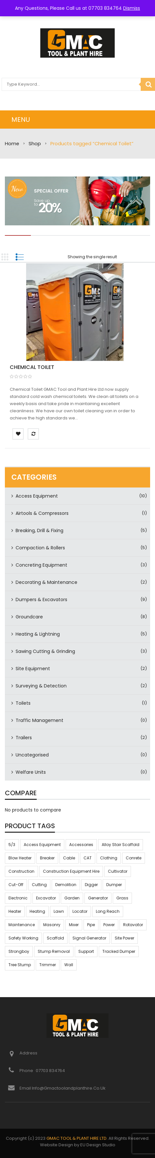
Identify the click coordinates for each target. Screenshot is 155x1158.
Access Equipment (37, 496)
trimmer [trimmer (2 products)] (47, 964)
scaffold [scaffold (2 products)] (55, 938)
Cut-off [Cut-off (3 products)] (15, 884)
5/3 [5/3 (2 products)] (11, 844)
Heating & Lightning (38, 634)
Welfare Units (31, 772)
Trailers (24, 737)
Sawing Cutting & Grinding (45, 651)
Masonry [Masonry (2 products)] (51, 924)
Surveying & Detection (41, 686)
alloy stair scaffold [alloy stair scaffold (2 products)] (120, 844)
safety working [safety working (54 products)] (23, 938)
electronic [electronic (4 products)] (18, 898)
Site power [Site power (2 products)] (124, 938)
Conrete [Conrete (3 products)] (133, 858)
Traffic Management (39, 720)
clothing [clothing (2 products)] (108, 858)
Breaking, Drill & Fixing (39, 530)
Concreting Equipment (41, 565)
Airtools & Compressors (42, 513)
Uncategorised (32, 755)
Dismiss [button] (131, 8)
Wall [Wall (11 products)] (68, 964)
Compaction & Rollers (40, 547)
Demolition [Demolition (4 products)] (65, 884)
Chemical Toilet (32, 367)
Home (12, 143)
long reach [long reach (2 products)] (108, 911)
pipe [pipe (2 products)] (91, 924)
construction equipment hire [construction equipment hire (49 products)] (71, 871)
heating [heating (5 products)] (37, 911)
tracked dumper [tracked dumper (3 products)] (118, 951)
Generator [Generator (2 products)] (98, 898)
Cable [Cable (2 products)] (69, 858)
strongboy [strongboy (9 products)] (18, 951)
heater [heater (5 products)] (14, 911)
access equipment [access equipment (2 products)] (42, 844)
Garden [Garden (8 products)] (72, 898)
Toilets (23, 703)
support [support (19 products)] (86, 951)
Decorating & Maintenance (46, 582)
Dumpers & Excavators (41, 599)
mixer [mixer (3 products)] (74, 924)
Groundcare (29, 617)
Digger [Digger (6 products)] (91, 884)
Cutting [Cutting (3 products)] (39, 884)
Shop (35, 143)
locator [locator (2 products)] (79, 911)
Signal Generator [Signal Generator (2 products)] (89, 938)
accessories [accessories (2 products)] (81, 844)
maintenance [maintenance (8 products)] (21, 924)
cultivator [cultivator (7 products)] (117, 871)
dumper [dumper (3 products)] (114, 884)
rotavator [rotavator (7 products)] (133, 924)
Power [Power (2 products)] (109, 924)
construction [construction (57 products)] (21, 871)
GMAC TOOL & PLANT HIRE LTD (76, 1138)
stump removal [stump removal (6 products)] (54, 951)
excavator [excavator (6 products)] (46, 898)
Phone (26, 1070)
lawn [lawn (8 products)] (59, 911)
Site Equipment (33, 668)
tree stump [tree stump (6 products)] (19, 964)
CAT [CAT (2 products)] (88, 858)
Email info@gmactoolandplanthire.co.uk (62, 1088)
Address (28, 1053)
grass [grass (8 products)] (122, 898)
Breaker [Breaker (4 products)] (47, 858)
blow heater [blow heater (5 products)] (20, 858)
